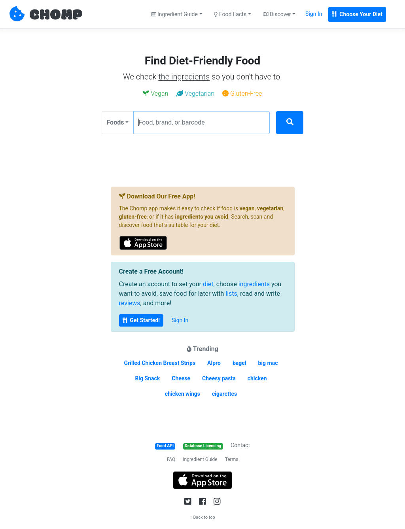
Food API (165, 445)
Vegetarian (195, 93)
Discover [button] (277, 14)
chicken (257, 378)
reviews (129, 303)
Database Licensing (203, 445)
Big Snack (147, 378)
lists (231, 293)
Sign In (313, 14)
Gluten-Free (242, 93)
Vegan (155, 93)
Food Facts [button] (230, 14)
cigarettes (224, 394)
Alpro (214, 363)
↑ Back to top (202, 517)
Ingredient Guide (200, 459)
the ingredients (184, 76)
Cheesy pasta (219, 378)
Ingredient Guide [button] (174, 14)
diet (208, 284)
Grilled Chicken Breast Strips (160, 363)
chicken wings (182, 394)
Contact (240, 445)
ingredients (254, 284)
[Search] (289, 122)
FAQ (171, 459)
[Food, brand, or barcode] (201, 122)
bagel (239, 363)
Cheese (181, 378)
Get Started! (141, 320)
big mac (268, 363)
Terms (231, 459)
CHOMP (55, 15)
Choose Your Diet (357, 14)
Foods (115, 122)
